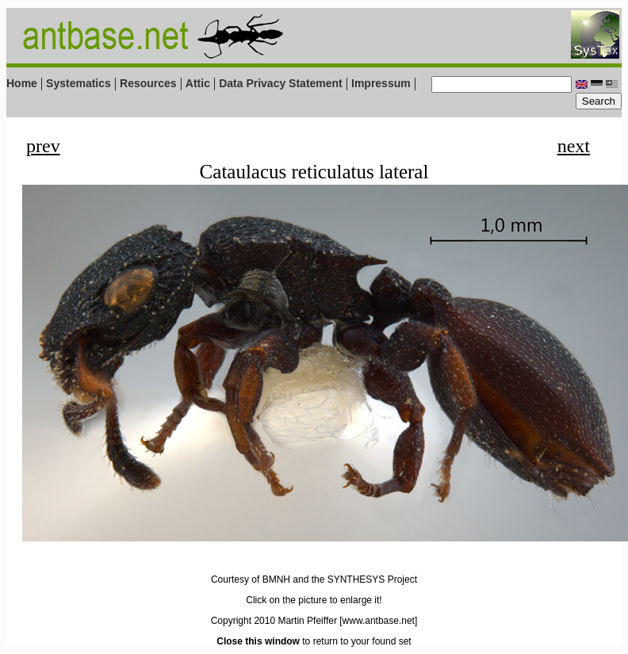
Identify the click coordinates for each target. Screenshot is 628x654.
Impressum (381, 83)
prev (43, 146)
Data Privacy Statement (281, 83)
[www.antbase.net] (378, 620)
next (573, 146)
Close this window (258, 641)
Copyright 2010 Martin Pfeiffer (274, 620)
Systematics (78, 83)
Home (21, 83)
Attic (198, 83)
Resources (148, 83)
